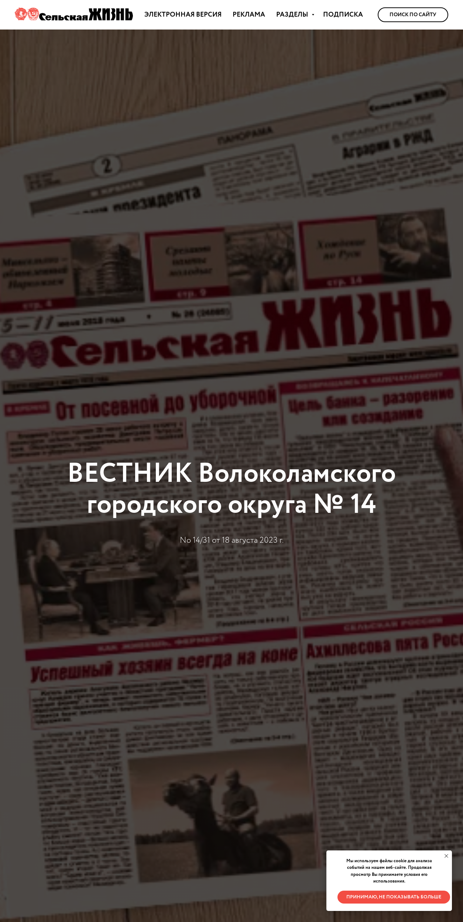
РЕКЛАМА (249, 14)
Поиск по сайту (413, 14)
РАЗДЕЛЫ (293, 14)
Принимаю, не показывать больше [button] (393, 897)
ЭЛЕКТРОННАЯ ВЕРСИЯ (183, 14)
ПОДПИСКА (343, 14)
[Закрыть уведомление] (446, 856)
